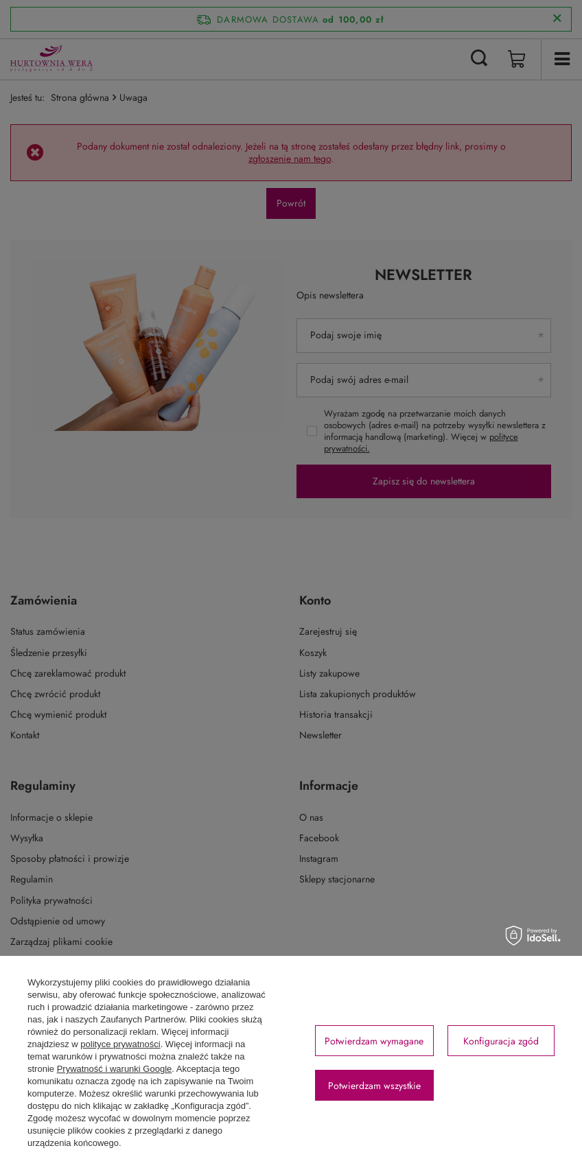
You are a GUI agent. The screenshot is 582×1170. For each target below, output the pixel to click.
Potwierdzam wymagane (374, 1041)
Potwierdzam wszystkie (374, 1085)
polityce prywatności (120, 1044)
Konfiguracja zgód (501, 1041)
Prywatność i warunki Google (114, 1069)
